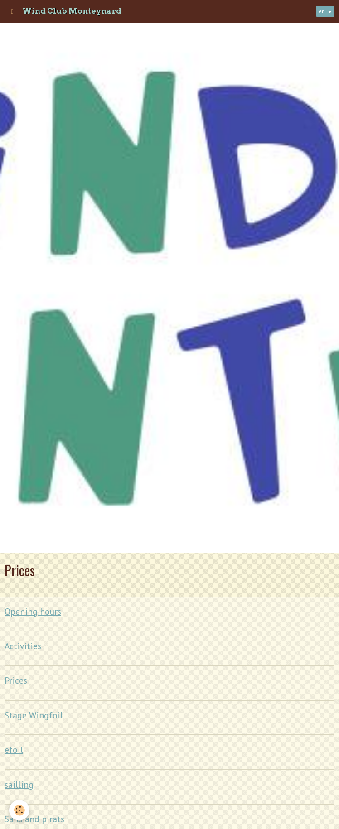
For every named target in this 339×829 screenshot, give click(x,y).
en (322, 11)
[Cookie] (19, 810)
